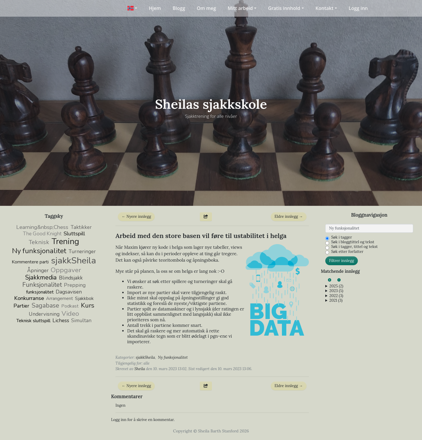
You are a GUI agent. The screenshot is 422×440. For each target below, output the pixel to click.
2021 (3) (336, 300)
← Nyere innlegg (136, 216)
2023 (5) (336, 291)
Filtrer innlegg (341, 260)
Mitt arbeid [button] (240, 8)
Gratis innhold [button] (284, 8)
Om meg (206, 8)
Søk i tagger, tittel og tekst (354, 246)
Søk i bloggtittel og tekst (352, 242)
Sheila (140, 368)
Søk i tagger (341, 237)
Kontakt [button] (324, 8)
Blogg (179, 8)
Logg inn (358, 8)
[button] (132, 8)
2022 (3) (336, 296)
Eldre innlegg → (289, 216)
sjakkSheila (145, 357)
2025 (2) (336, 286)
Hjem (155, 8)
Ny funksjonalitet (173, 357)
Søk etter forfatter (347, 251)
